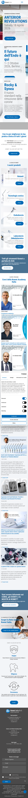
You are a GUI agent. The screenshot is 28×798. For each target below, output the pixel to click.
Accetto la (15, 774)
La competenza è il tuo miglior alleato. (9, 617)
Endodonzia (19, 215)
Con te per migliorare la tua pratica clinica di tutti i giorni (14, 135)
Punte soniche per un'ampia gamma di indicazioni (15, 198)
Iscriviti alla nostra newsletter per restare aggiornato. (13, 601)
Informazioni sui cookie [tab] (21, 377)
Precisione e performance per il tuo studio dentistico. (14, 179)
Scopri (19, 183)
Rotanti (20, 176)
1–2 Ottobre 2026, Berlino (12, 65)
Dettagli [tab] (11, 377)
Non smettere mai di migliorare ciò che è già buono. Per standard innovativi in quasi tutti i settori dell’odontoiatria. (14, 695)
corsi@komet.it (14, 735)
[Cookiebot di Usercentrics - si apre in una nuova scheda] (20, 374)
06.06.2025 (4, 501)
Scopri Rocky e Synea (12, 117)
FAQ (25, 781)
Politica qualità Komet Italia (14, 750)
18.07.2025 (4, 459)
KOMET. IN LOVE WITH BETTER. (14, 643)
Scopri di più (10, 38)
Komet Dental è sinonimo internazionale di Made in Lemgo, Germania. (14, 658)
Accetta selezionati (14, 419)
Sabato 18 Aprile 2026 (14, 27)
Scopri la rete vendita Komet (11, 630)
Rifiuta (14, 423)
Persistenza (14, 692)
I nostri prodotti (14, 165)
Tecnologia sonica (16, 196)
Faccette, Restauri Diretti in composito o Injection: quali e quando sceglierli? (15, 32)
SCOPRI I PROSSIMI (14, 277)
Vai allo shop (7, 268)
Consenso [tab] (4, 377)
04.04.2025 (4, 536)
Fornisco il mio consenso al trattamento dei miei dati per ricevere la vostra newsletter (15, 778)
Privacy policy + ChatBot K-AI (17, 796)
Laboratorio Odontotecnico (17, 237)
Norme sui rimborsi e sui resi (14, 752)
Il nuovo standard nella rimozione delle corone (13, 97)
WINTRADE (14, 794)
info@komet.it (14, 721)
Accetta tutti (14, 416)
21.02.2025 (4, 569)
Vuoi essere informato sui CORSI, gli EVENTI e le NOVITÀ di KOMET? (13, 596)
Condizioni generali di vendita (14, 749)
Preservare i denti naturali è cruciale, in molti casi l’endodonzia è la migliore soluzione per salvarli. (15, 219)
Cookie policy (7, 796)
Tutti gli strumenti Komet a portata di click (13, 259)
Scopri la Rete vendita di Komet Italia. (11, 621)
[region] (14, 144)
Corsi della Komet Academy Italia (14, 280)
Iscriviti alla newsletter (10, 605)
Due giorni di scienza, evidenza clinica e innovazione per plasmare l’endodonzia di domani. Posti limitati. (13, 71)
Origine (14, 656)
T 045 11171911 (13, 720)
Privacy (17, 774)
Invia (6, 781)
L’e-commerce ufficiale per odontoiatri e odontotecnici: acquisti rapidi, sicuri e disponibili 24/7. (14, 263)
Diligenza (14, 674)
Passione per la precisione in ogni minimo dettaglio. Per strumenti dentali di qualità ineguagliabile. (14, 677)
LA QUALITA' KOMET (14, 162)
